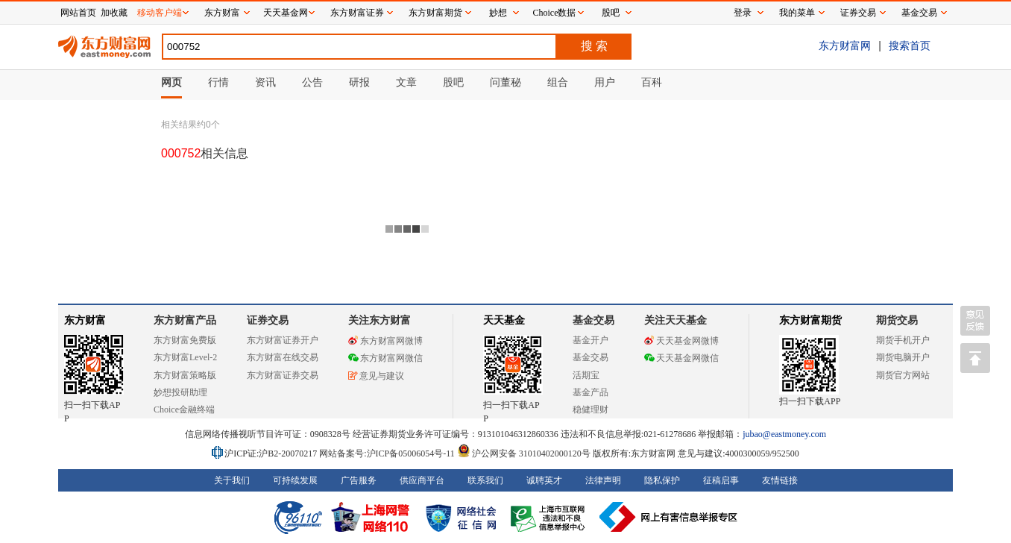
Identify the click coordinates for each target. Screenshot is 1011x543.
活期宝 (586, 375)
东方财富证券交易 (282, 375)
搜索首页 (909, 45)
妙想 (498, 12)
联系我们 (485, 480)
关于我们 (232, 480)
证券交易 (858, 12)
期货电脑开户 (903, 357)
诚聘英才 (544, 480)
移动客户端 (159, 12)
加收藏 (114, 12)
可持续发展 (295, 480)
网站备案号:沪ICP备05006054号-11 (388, 453)
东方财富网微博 (385, 341)
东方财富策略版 (185, 375)
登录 (743, 12)
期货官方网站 (903, 375)
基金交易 (590, 357)
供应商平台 (422, 480)
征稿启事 (721, 480)
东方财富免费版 (185, 340)
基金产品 (590, 392)
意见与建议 (376, 376)
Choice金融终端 (184, 409)
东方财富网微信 (385, 358)
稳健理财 (590, 409)
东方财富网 (845, 45)
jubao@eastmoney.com (784, 434)
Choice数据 (554, 12)
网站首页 (78, 12)
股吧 (611, 12)
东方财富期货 (810, 320)
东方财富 (85, 320)
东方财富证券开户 (282, 340)
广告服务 (359, 480)
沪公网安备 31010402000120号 (523, 453)
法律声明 (603, 480)
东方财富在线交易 (282, 357)
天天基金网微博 (681, 341)
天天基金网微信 (681, 358)
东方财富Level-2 (185, 357)
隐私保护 (662, 480)
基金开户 (590, 340)
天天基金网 (285, 12)
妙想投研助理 (180, 392)
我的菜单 (797, 12)
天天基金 (504, 320)
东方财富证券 (357, 12)
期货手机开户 (903, 340)
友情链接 (780, 480)
